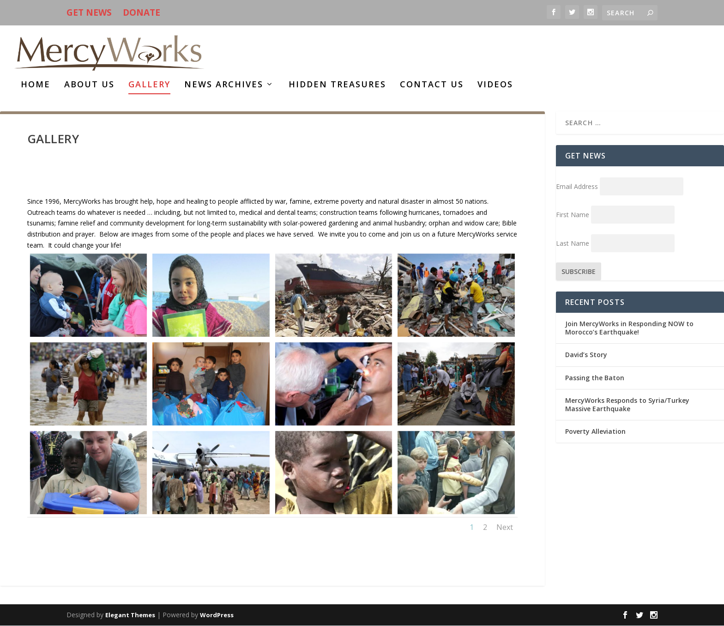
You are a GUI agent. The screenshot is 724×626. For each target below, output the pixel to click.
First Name (572, 215)
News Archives (223, 85)
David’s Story (586, 355)
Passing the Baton (594, 378)
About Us (89, 85)
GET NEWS (89, 12)
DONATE (141, 12)
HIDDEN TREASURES (337, 85)
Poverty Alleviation (595, 431)
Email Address (577, 186)
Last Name (572, 243)
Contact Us (432, 85)
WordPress (217, 615)
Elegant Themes (130, 615)
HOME (35, 85)
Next (504, 527)
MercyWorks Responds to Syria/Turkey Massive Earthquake (627, 404)
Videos (495, 85)
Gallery (149, 85)
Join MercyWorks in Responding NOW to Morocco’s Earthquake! (629, 328)
